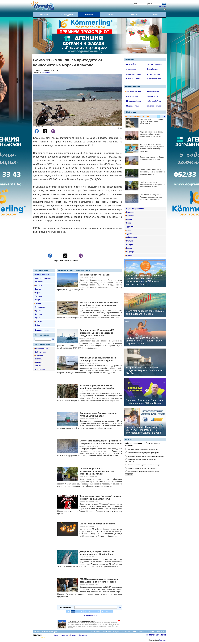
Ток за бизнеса (152, 69)
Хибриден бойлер (153, 79)
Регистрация (162, 6)
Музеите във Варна (133, 101)
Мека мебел (130, 64)
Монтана (72, 635)
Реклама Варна (152, 91)
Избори (38, 325)
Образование (40, 307)
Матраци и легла (132, 106)
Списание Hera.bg (153, 106)
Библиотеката (40, 352)
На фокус (38, 321)
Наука (37, 293)
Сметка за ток (152, 96)
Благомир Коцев (41, 348)
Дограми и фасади (133, 91)
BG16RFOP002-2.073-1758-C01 (156, 635)
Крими (37, 318)
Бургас (55, 635)
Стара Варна (40, 369)
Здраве (38, 303)
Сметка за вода (131, 96)
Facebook (162, 640)
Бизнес (38, 289)
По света (38, 285)
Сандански (82, 635)
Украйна (38, 359)
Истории (38, 314)
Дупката (38, 366)
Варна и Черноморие (43, 278)
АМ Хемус (39, 362)
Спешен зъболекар (154, 64)
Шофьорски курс (153, 74)
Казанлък (64, 635)
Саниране (39, 355)
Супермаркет (130, 69)
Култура (38, 311)
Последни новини (42, 275)
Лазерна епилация (133, 74)
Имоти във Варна (132, 79)
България (39, 282)
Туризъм (38, 296)
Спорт (37, 300)
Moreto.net (45, 73)
